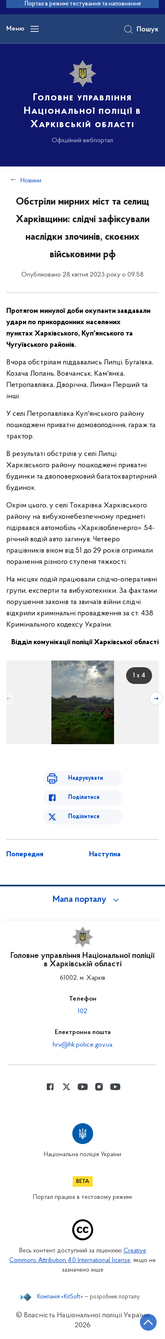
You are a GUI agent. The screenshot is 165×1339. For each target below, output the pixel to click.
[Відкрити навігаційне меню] (34, 29)
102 (82, 1011)
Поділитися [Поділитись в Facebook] (83, 797)
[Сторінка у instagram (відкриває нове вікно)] (99, 1087)
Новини (30, 180)
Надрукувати (85, 778)
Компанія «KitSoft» (60, 1297)
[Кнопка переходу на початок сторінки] (148, 1322)
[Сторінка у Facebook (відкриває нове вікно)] (50, 1087)
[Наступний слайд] (156, 698)
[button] (82, 900)
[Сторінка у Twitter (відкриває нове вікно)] (66, 1087)
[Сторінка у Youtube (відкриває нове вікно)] (83, 1087)
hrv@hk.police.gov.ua (82, 1045)
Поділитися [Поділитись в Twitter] (83, 817)
